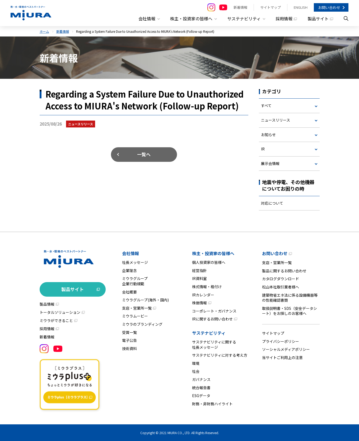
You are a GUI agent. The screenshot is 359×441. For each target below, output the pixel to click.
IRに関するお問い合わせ (212, 318)
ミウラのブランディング (142, 324)
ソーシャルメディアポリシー (286, 349)
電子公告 (129, 340)
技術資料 (129, 348)
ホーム (44, 31)
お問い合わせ (329, 7)
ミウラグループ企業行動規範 (135, 281)
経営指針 (199, 270)
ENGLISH (300, 7)
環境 (195, 363)
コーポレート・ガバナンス (214, 310)
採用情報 (284, 18)
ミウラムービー (135, 316)
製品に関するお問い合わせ (284, 270)
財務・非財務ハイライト (212, 403)
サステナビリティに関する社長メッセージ (214, 344)
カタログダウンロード (280, 278)
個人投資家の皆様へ (208, 262)
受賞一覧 (129, 332)
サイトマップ (270, 7)
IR (263, 148)
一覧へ (144, 154)
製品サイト (318, 18)
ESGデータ (201, 395)
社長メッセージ (135, 262)
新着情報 (240, 7)
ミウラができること (56, 320)
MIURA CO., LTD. (178, 432)
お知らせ (268, 134)
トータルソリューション (60, 312)
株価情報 (199, 302)
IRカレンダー (203, 294)
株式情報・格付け (207, 286)
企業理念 (129, 270)
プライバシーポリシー (280, 341)
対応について (272, 202)
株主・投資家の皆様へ (213, 253)
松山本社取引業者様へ (280, 287)
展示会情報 (270, 163)
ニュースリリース (275, 119)
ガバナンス (201, 379)
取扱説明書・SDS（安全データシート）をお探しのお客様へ (289, 310)
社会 (195, 371)
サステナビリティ (209, 332)
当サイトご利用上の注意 (282, 357)
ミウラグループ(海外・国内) (145, 299)
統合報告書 (201, 387)
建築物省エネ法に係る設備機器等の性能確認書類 (290, 297)
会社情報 (130, 253)
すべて (266, 105)
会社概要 (129, 291)
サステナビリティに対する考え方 (219, 355)
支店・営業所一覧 (137, 307)
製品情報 (47, 304)
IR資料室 (199, 278)
